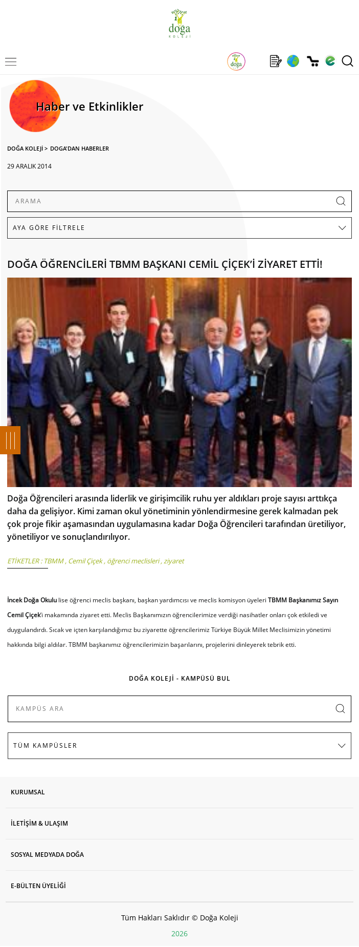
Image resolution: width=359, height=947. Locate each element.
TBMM (53, 560)
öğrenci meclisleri (133, 560)
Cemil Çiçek (85, 560)
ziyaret (174, 560)
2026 (179, 933)
